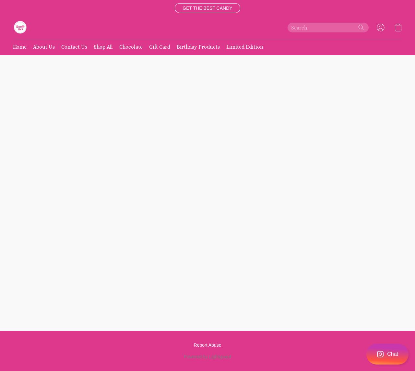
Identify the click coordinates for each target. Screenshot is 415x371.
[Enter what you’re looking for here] (328, 27)
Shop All (103, 47)
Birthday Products (198, 47)
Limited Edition (244, 47)
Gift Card (159, 47)
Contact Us (74, 47)
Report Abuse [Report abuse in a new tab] (207, 345)
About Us (44, 47)
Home (20, 47)
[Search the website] (361, 27)
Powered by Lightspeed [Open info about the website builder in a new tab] (207, 356)
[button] (207, 8)
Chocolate (131, 47)
